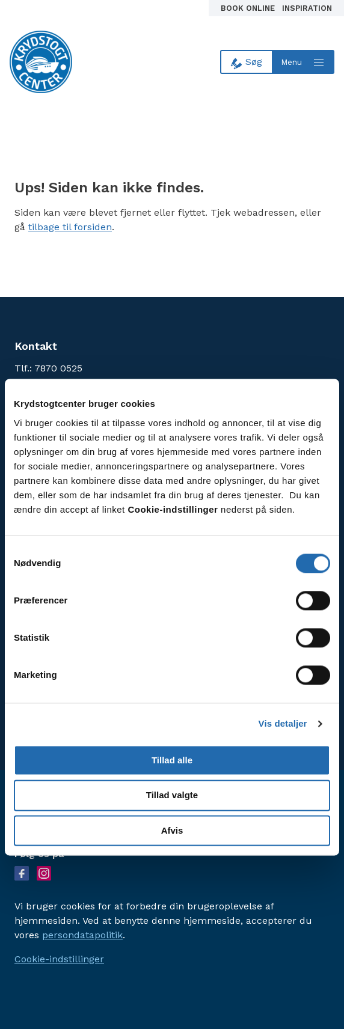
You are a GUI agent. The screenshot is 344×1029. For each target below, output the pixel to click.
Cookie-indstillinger (59, 959)
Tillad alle (172, 760)
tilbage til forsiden (70, 227)
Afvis (172, 831)
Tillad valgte (172, 795)
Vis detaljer (283, 724)
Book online (249, 8)
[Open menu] (303, 62)
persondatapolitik (82, 935)
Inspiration (307, 8)
